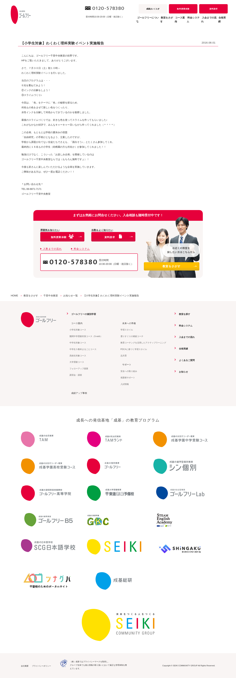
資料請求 (213, 9)
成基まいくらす (153, 9)
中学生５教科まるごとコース (83, 349)
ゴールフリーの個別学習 (83, 314)
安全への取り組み (129, 371)
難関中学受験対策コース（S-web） (86, 336)
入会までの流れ (201, 21)
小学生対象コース (78, 330)
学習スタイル (127, 330)
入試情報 (125, 384)
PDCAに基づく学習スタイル (134, 349)
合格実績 (220, 21)
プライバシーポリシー (41, 666)
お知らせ (182, 371)
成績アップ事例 (78, 392)
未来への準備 (128, 323)
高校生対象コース (78, 355)
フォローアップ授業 (79, 368)
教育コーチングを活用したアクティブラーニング (143, 342)
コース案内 (76, 323)
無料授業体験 (183, 9)
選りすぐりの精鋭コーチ (132, 336)
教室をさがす (179, 266)
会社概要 (25, 666)
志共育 (124, 355)
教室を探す (183, 314)
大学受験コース (77, 362)
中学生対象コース (78, 342)
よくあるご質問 (185, 359)
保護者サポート (128, 377)
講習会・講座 (76, 375)
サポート (125, 364)
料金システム (181, 21)
